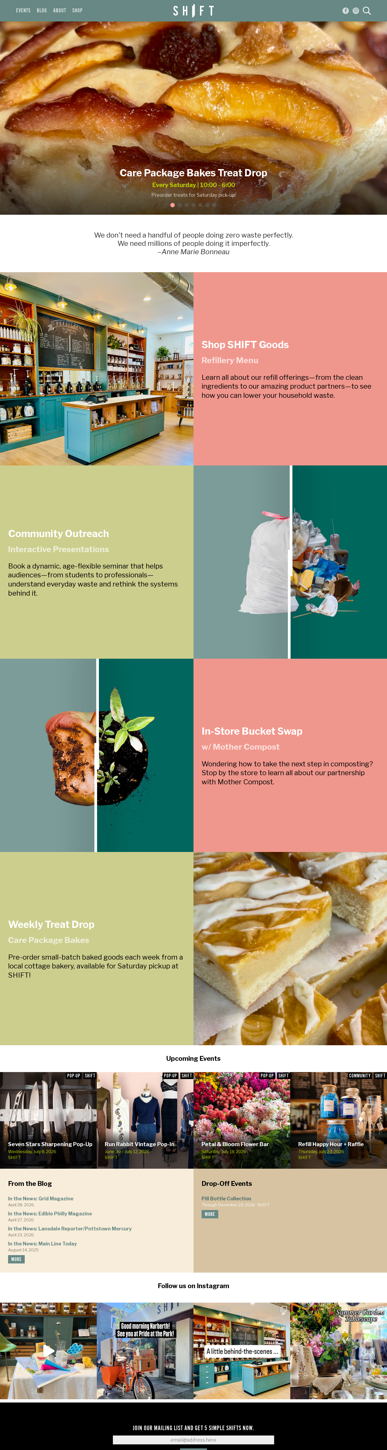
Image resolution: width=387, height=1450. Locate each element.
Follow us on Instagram (193, 1286)
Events (23, 10)
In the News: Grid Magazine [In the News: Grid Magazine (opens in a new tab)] (40, 1198)
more (16, 1259)
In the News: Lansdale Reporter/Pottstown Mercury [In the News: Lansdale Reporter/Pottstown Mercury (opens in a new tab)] (70, 1229)
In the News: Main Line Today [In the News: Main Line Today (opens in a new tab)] (42, 1244)
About (59, 10)
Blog (42, 10)
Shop (77, 10)
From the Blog (30, 1183)
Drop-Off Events (227, 1183)
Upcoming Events (193, 1058)
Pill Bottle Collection (226, 1198)
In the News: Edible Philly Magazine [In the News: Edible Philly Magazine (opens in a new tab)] (50, 1213)
